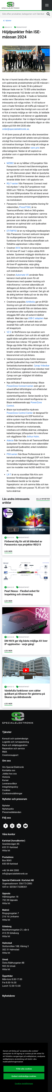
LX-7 (9, 474)
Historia (6, 777)
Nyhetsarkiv (8, 809)
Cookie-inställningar (24, 1084)
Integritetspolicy (10, 787)
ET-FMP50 (12, 231)
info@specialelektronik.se (15, 873)
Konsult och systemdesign (15, 738)
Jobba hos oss (9, 773)
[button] (47, 5)
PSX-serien (12, 454)
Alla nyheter (43, 499)
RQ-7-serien (12, 183)
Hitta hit (6, 850)
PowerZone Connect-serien (20, 386)
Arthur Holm (33, 436)
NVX (18, 248)
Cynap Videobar (41, 365)
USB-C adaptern (36, 318)
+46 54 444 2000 (10, 870)
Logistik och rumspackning (15, 742)
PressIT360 (25, 207)
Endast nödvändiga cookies (24, 1076)
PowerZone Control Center (20, 413)
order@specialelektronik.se (15, 129)
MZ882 (10, 163)
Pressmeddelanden (11, 812)
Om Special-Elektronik (13, 767)
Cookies (6, 790)
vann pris (34, 147)
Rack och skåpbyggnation (14, 745)
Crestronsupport (10, 755)
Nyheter (6, 805)
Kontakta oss (8, 770)
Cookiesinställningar (12, 793)
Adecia (10, 440)
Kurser (5, 780)
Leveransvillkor (9, 783)
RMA (4, 752)
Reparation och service (13, 748)
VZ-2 (9, 332)
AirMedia (30, 302)
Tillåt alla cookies (24, 1069)
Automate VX (22, 275)
